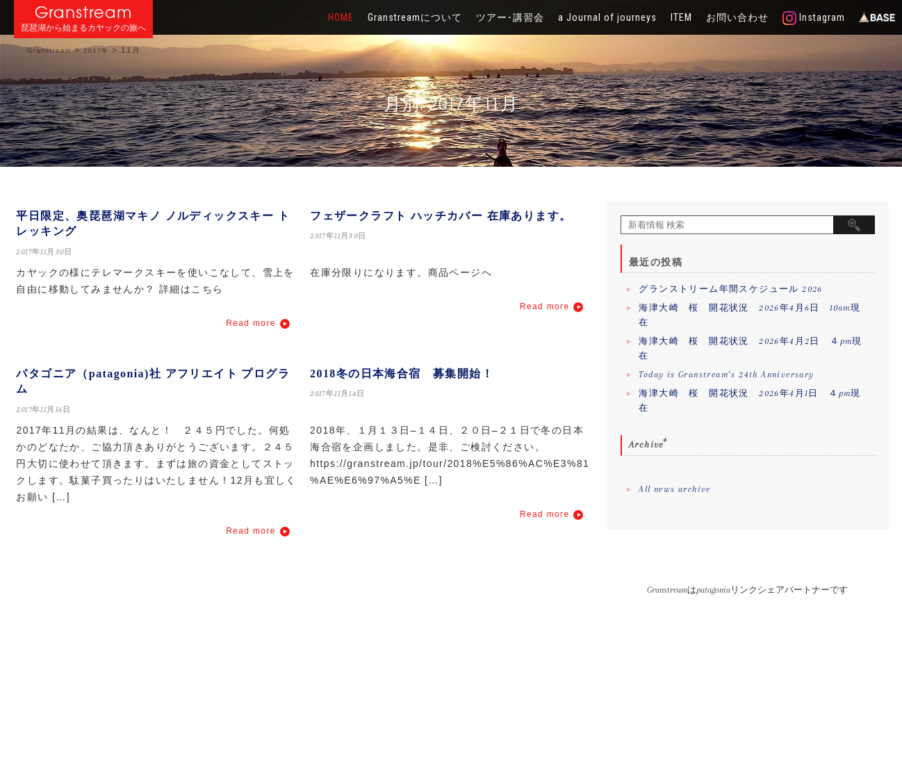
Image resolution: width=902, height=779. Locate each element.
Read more (250, 323)
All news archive (674, 489)
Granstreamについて (415, 17)
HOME (341, 17)
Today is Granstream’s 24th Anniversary (726, 374)
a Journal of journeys (607, 17)
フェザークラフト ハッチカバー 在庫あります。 (440, 216)
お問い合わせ (737, 17)
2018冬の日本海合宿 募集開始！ (401, 373)
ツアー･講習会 (510, 17)
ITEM (681, 17)
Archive (646, 444)
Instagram (813, 18)
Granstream (84, 12)
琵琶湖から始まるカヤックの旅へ (83, 28)
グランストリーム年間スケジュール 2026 (730, 289)
